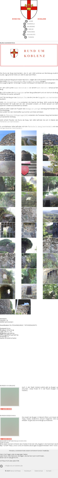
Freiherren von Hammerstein (9, 122)
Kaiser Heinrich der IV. (21, 88)
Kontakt (48, 471)
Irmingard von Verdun (32, 81)
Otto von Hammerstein (15, 81)
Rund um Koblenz (29, 19)
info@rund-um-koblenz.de (14, 466)
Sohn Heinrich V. (42, 88)
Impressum (27, 471)
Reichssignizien (19, 92)
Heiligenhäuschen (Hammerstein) (11, 128)
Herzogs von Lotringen (33, 109)
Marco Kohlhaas (15, 471)
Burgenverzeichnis (8, 415)
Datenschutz (39, 471)
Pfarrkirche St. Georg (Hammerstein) (40, 126)
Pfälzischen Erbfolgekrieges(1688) (17, 115)
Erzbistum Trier (22, 97)
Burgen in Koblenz (7, 386)
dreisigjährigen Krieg (14, 102)
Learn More (7, 409)
